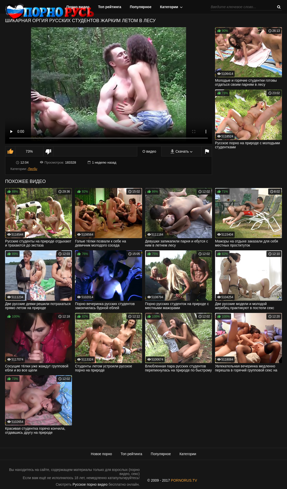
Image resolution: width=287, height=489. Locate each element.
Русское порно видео (90, 484)
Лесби (32, 169)
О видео (149, 151)
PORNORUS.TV (184, 480)
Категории (169, 7)
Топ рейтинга (109, 7)
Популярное (141, 7)
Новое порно (101, 454)
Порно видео (77, 7)
